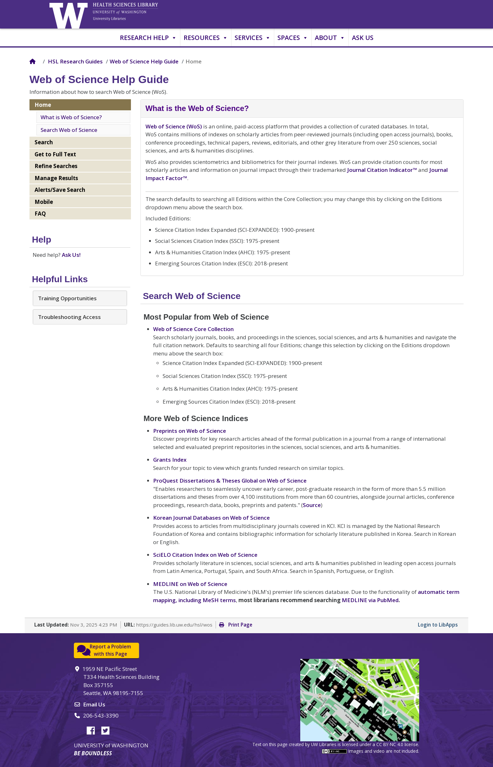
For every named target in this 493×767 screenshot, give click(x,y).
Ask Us (362, 37)
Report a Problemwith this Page (110, 650)
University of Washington (70, 14)
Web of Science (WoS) (174, 126)
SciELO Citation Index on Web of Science (205, 554)
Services (253, 37)
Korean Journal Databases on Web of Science (211, 517)
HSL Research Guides (75, 61)
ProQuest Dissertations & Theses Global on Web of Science (230, 480)
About (330, 37)
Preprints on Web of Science (189, 430)
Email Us (94, 704)
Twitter (107, 729)
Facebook (93, 729)
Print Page (235, 624)
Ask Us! (71, 254)
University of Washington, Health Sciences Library (133, 14)
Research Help (148, 37)
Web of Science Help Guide (144, 61)
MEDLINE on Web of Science (190, 584)
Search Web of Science (69, 129)
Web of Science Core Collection (193, 329)
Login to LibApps (438, 624)
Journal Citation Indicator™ (382, 169)
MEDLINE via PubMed (370, 600)
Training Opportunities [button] (67, 298)
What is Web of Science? (71, 117)
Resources (206, 37)
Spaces (292, 37)
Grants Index (169, 459)
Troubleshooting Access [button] (69, 317)
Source (312, 505)
